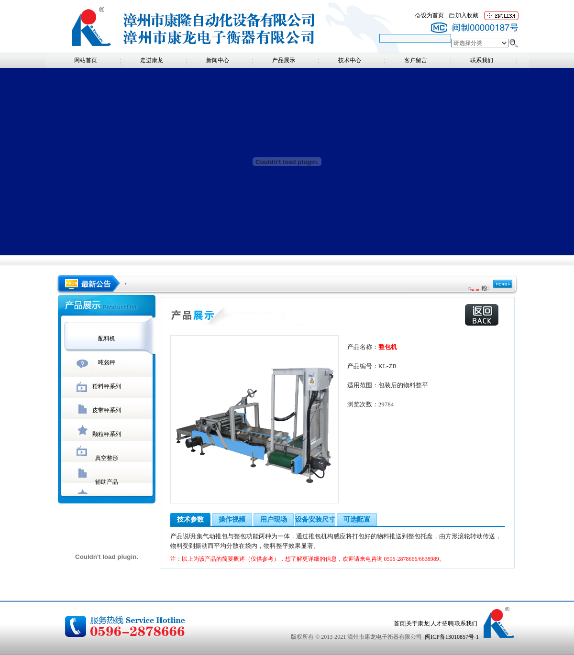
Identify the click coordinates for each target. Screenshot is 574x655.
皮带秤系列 (106, 410)
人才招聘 (441, 623)
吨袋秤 (106, 362)
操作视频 (232, 519)
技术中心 (349, 60)
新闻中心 (217, 60)
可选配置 (356, 519)
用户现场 (273, 519)
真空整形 (106, 458)
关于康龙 (417, 623)
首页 (399, 623)
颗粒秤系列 (106, 434)
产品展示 (283, 60)
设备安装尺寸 (315, 519)
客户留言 (415, 60)
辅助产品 (106, 482)
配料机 (106, 338)
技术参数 (190, 519)
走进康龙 (151, 60)
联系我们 (481, 60)
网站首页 (85, 60)
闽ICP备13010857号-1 (452, 636)
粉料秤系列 (106, 386)
